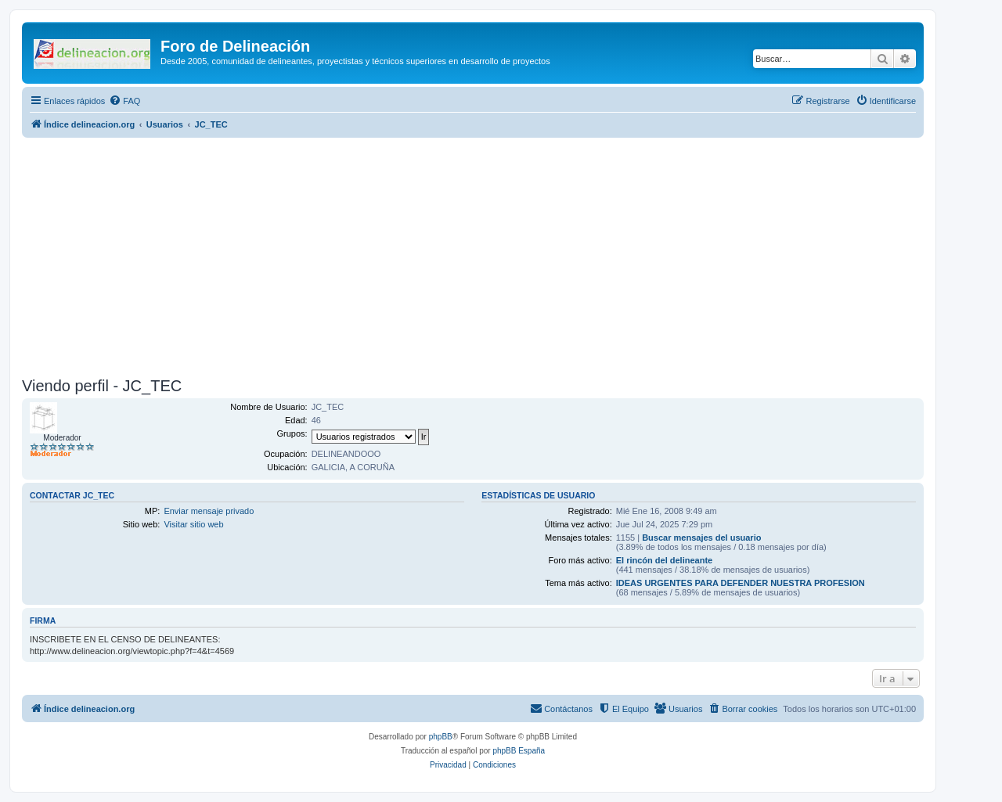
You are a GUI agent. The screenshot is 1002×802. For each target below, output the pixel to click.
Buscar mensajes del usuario (701, 537)
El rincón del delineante (664, 560)
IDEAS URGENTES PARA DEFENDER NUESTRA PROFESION (740, 583)
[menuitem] (124, 101)
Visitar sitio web (193, 524)
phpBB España (518, 750)
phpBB (440, 736)
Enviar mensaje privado (209, 511)
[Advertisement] (491, 255)
